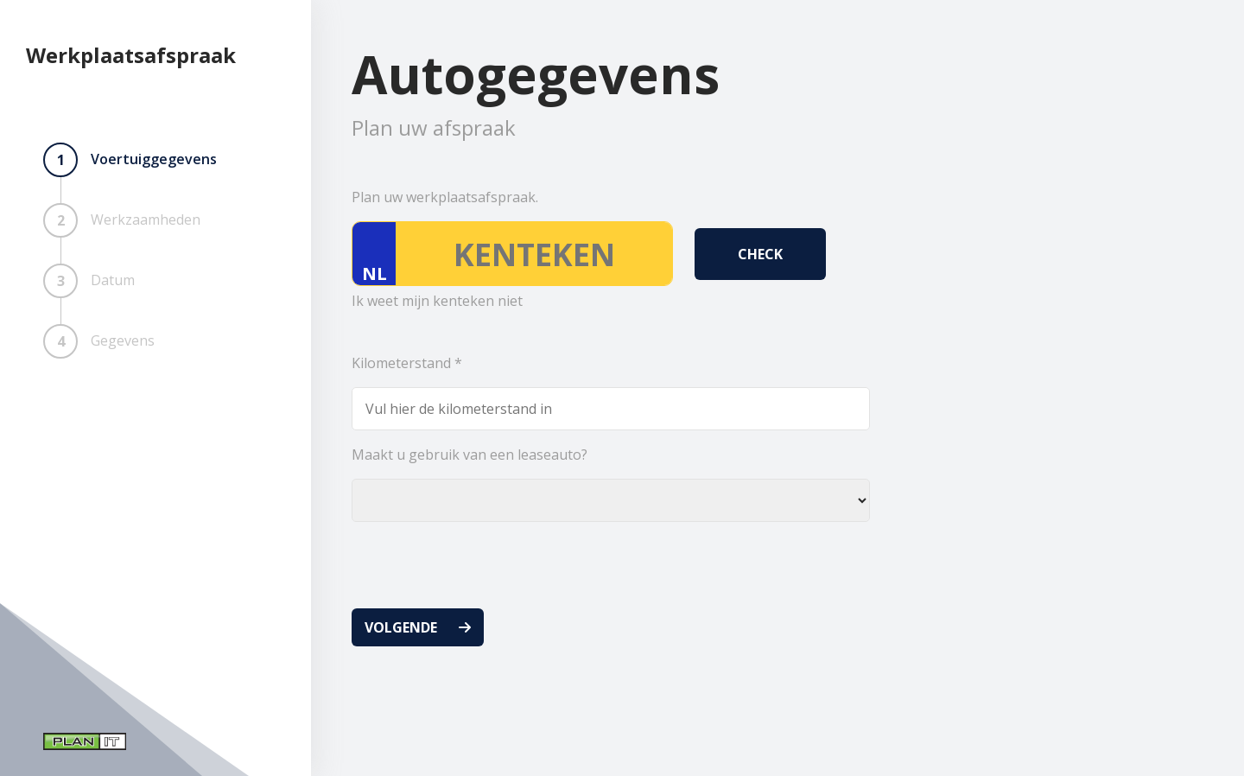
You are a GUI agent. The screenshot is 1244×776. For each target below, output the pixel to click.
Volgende (401, 627)
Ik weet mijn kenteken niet (437, 300)
